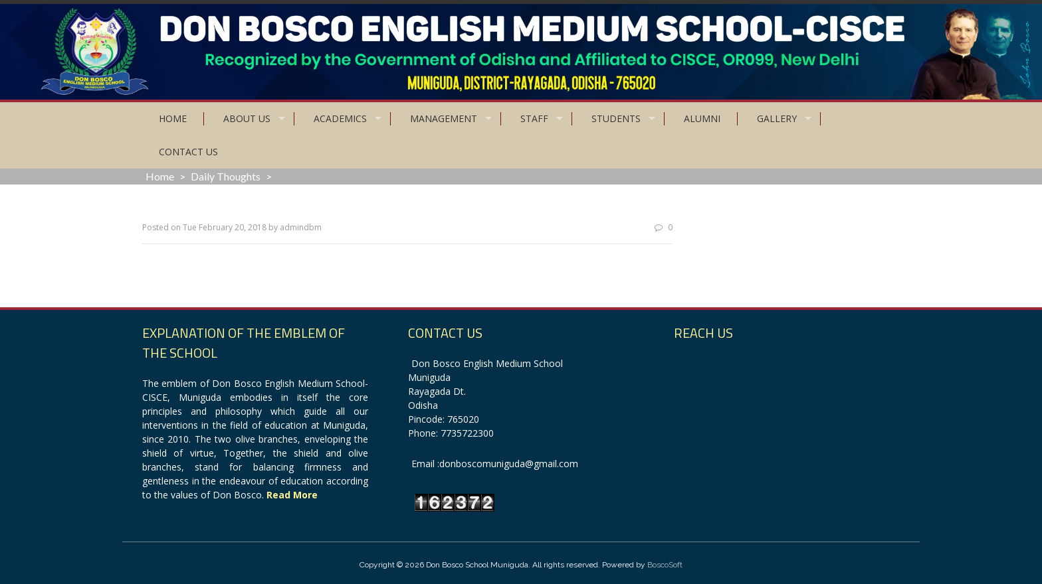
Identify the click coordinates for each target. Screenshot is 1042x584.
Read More (292, 494)
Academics (340, 118)
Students (616, 118)
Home (173, 118)
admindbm (301, 227)
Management (443, 118)
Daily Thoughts (225, 176)
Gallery (777, 118)
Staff (534, 118)
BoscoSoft (664, 564)
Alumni (702, 118)
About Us (246, 118)
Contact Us (188, 151)
